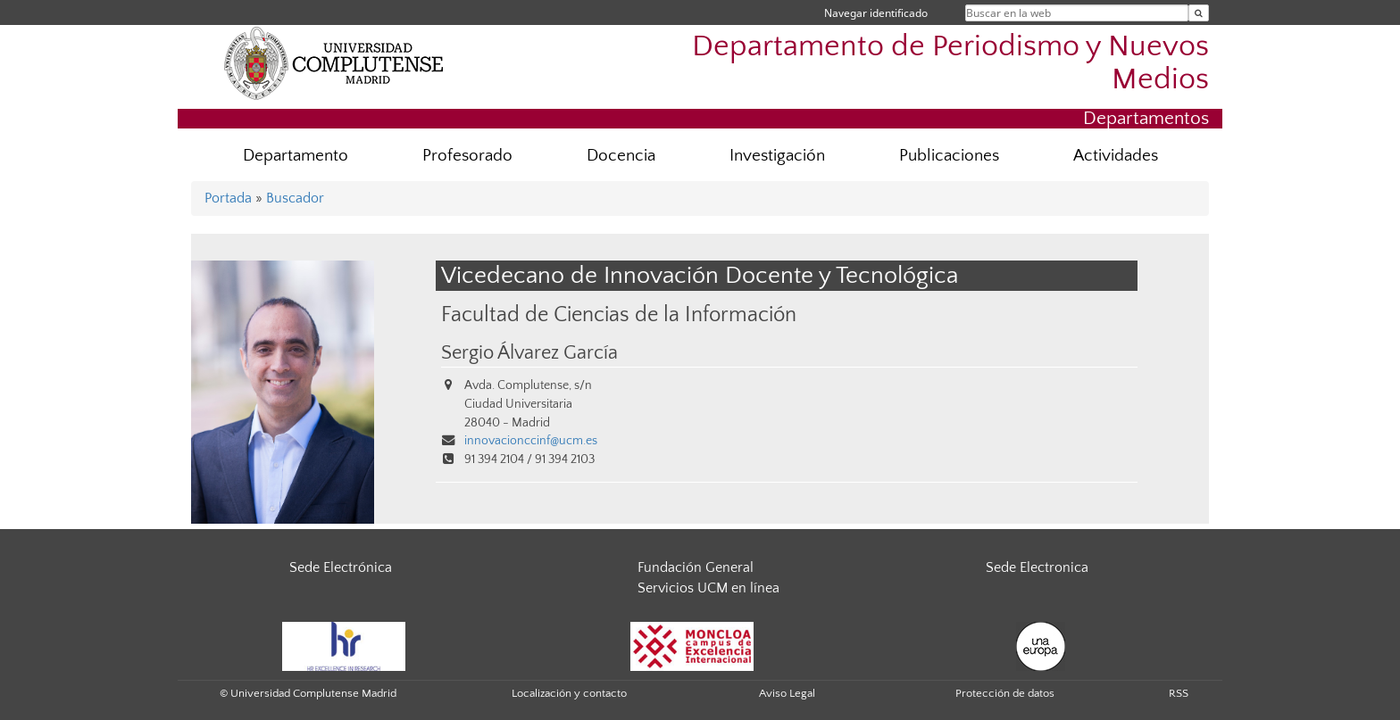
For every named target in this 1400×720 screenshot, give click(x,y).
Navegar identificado (876, 13)
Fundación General (696, 567)
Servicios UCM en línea (708, 588)
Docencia (621, 155)
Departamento (295, 155)
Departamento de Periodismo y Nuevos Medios (950, 63)
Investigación (777, 155)
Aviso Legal (787, 693)
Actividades (1115, 155)
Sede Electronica (1037, 567)
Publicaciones (949, 155)
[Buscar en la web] (1198, 12)
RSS (1178, 693)
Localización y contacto (569, 693)
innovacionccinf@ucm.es (530, 441)
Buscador (295, 198)
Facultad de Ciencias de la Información (618, 314)
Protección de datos (1004, 693)
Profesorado (467, 155)
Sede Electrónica (340, 567)
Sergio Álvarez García (529, 353)
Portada (228, 198)
